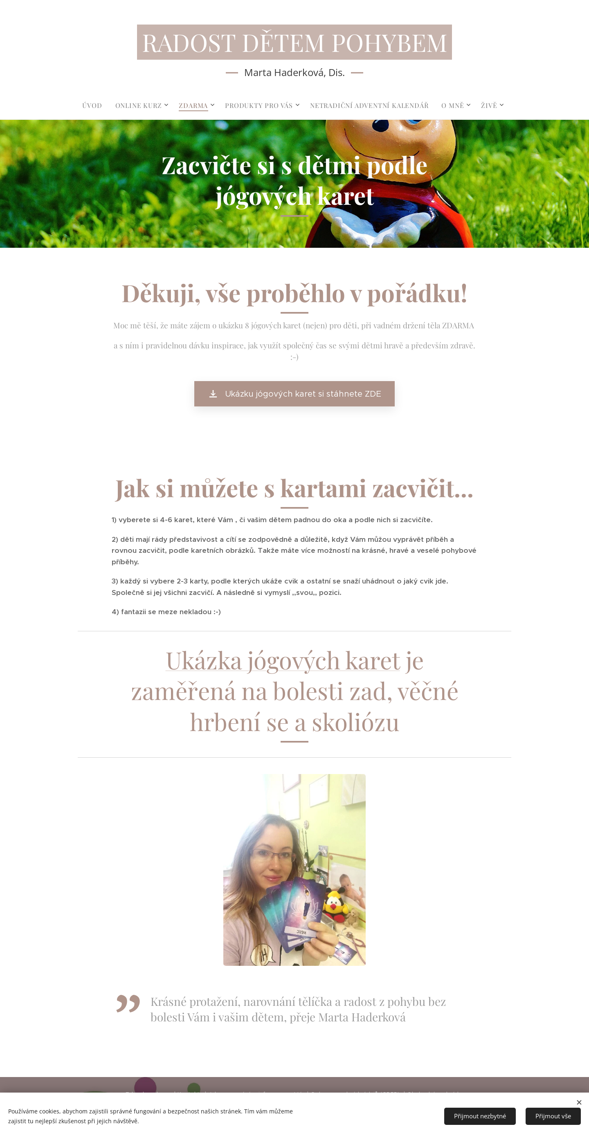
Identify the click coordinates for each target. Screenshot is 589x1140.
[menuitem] (95, 105)
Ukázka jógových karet (283, 659)
